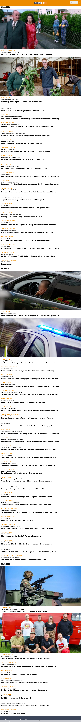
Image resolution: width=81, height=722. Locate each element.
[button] (3, 3)
